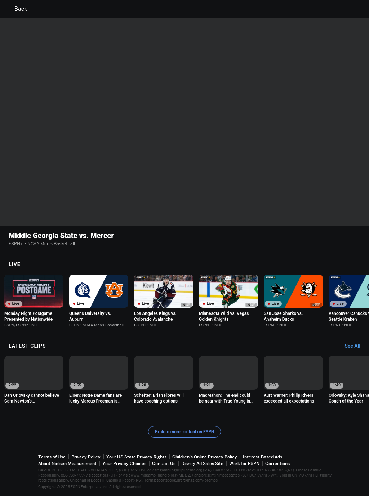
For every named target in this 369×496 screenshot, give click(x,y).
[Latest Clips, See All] (356, 346)
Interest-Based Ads (262, 457)
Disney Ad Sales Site (202, 463)
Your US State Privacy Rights (136, 457)
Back (16, 9)
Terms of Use (52, 457)
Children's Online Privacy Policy (204, 457)
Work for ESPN (244, 463)
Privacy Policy (86, 457)
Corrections (277, 463)
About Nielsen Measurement (67, 463)
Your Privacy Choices (124, 463)
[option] (33, 301)
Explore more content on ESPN (184, 431)
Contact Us (163, 463)
